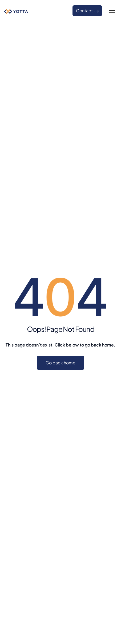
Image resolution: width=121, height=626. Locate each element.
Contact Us (87, 10)
